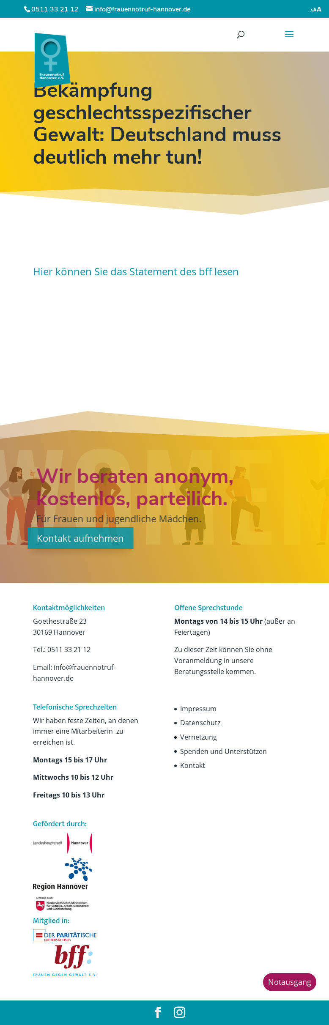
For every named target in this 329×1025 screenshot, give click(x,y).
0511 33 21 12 (55, 9)
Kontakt (192, 765)
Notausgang (289, 982)
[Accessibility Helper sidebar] (316, 8)
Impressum (198, 708)
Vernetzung (198, 737)
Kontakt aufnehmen (53, 538)
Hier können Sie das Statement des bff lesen (136, 271)
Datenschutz (200, 722)
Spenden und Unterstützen (223, 751)
